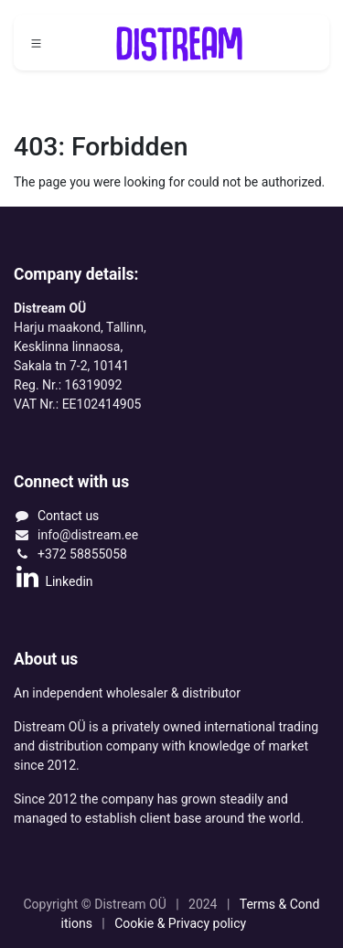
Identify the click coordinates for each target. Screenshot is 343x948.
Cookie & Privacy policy (181, 923)
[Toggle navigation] (36, 42)
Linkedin (53, 581)
